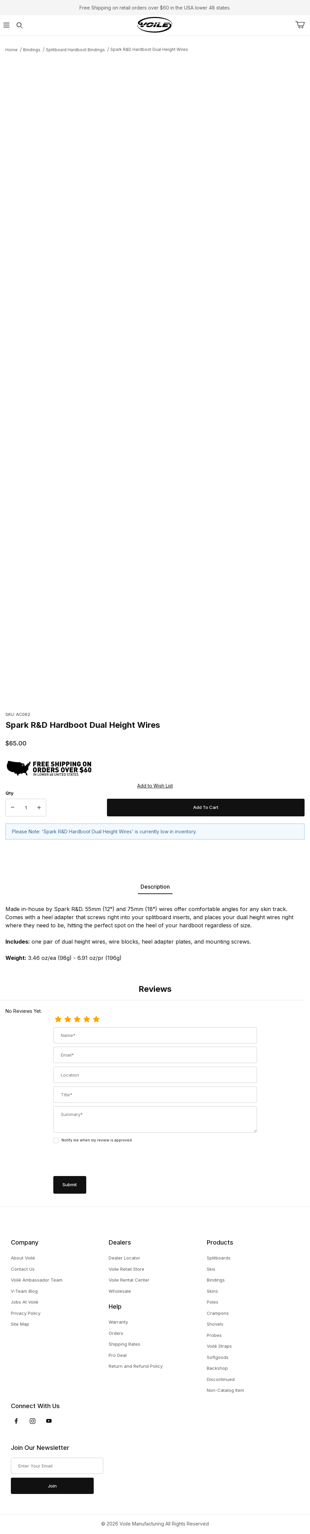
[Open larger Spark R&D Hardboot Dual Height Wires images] (155, 207)
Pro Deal (118, 1355)
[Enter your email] (57, 1466)
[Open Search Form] (19, 25)
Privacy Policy (25, 1313)
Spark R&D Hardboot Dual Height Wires (149, 49)
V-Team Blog (24, 1291)
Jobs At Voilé (24, 1302)
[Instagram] (32, 1421)
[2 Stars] (67, 1020)
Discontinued (221, 1379)
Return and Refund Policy (136, 1366)
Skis (211, 1269)
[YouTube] (48, 1421)
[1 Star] (58, 1020)
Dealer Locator (124, 1258)
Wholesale (120, 1291)
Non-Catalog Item (225, 1390)
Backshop (217, 1368)
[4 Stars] (86, 1020)
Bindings (31, 49)
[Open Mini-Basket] (302, 25)
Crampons (218, 1313)
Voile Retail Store (126, 1269)
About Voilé (23, 1258)
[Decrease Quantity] (12, 807)
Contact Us (23, 1269)
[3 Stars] (77, 1020)
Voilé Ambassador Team (36, 1280)
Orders (116, 1333)
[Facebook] (16, 1421)
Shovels (215, 1324)
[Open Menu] (6, 25)
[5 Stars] (96, 1020)
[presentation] (105, 1160)
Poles (212, 1302)
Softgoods (218, 1357)
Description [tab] (155, 886)
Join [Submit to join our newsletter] (52, 1486)
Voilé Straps (219, 1346)
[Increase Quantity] (39, 807)
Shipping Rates (124, 1344)
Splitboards (219, 1258)
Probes (214, 1335)
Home (11, 49)
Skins (212, 1291)
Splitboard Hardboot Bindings (75, 49)
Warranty (118, 1322)
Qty (9, 793)
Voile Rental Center (129, 1280)
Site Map (20, 1324)
